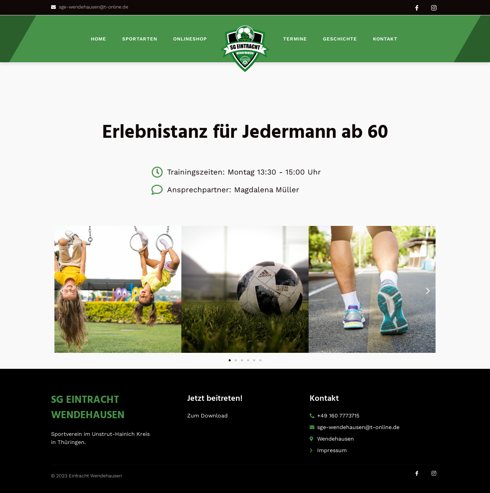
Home (98, 39)
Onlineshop (190, 39)
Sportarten (139, 39)
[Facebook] (417, 7)
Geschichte (340, 39)
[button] (62, 290)
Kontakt (385, 39)
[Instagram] (434, 7)
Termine (295, 39)
